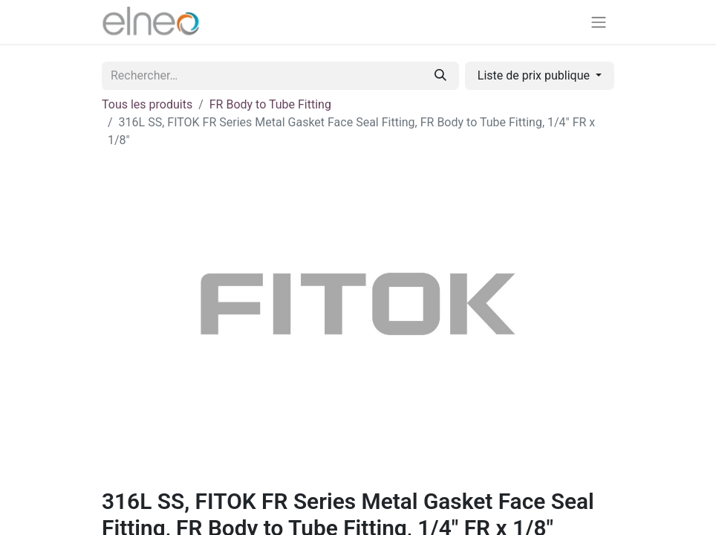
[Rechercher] (440, 76)
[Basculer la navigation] (598, 22)
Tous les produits (147, 104)
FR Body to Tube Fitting (270, 104)
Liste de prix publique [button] (535, 75)
